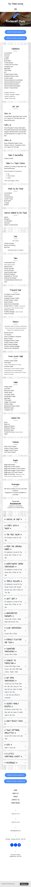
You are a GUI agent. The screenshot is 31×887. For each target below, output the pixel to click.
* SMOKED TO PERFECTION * (13, 666)
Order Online (15, 803)
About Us (15, 793)
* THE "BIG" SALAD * (13, 537)
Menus (15, 796)
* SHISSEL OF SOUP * (13, 519)
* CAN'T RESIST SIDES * (14, 722)
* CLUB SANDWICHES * (13, 631)
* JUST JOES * (13, 602)
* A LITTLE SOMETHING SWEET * (13, 755)
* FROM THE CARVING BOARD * (13, 552)
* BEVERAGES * (11, 762)
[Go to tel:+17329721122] (15, 812)
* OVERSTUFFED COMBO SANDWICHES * (14, 569)
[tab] (15, 519)
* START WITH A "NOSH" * (12, 527)
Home (15, 790)
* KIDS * (10, 746)
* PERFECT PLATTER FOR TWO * (13, 641)
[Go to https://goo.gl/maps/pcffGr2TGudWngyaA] (15, 853)
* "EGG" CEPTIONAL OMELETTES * (13, 734)
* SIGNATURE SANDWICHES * (11, 651)
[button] (15, 9)
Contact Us (15, 800)
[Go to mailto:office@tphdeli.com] (15, 829)
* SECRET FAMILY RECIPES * (14, 709)
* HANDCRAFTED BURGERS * (13, 617)
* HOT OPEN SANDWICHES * (13, 688)
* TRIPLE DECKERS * (14, 587)
